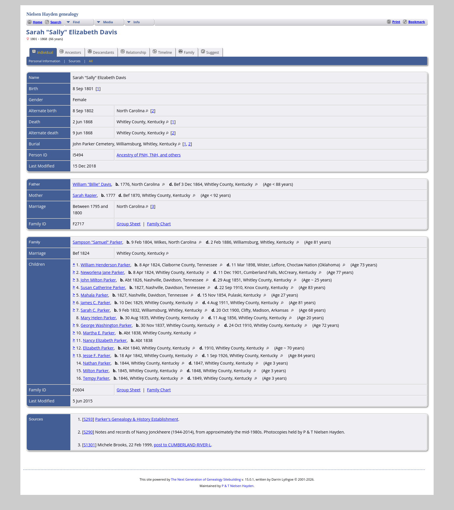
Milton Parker (96, 370)
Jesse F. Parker (96, 355)
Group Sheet (129, 224)
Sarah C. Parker (95, 310)
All (91, 61)
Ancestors (70, 52)
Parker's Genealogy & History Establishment (136, 419)
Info (136, 22)
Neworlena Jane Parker (102, 272)
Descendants (101, 52)
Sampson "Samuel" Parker (97, 242)
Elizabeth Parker (98, 348)
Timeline (162, 52)
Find (76, 22)
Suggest (210, 52)
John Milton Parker (98, 280)
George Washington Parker (106, 325)
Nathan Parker (97, 363)
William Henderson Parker (105, 265)
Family (186, 52)
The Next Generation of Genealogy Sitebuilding (206, 479)
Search (55, 22)
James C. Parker (95, 302)
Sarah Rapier (85, 195)
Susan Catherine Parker (103, 287)
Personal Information (44, 61)
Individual (42, 52)
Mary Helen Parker (98, 317)
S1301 (89, 444)
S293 (88, 419)
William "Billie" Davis (92, 184)
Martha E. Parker (99, 333)
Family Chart (159, 224)
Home (37, 22)
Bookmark (416, 21)
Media (108, 22)
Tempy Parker (96, 378)
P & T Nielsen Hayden (238, 486)
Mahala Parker (94, 295)
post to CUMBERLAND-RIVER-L (182, 444)
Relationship (133, 52)
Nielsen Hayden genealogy (52, 14)
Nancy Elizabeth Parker (105, 340)
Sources (75, 61)
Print (396, 21)
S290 (88, 432)
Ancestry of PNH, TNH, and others (149, 155)
